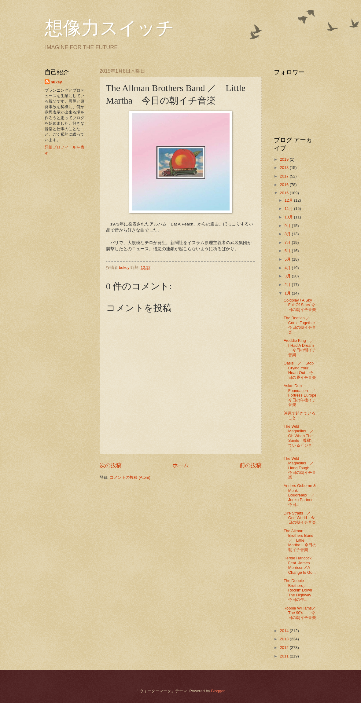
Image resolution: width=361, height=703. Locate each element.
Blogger (218, 691)
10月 (289, 217)
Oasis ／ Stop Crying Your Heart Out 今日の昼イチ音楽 (300, 370)
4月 (288, 267)
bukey (56, 82)
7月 (288, 242)
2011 (284, 656)
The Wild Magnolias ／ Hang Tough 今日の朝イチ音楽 (301, 468)
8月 (288, 234)
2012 (284, 647)
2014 (284, 630)
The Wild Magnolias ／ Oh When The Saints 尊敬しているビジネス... (301, 438)
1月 (288, 293)
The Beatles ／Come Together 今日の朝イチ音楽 (301, 325)
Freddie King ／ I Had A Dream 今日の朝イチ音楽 (301, 347)
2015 (284, 193)
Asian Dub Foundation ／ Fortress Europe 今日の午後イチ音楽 (304, 395)
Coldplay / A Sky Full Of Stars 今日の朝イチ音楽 (300, 305)
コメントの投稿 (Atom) (130, 477)
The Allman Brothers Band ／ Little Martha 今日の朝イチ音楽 (300, 540)
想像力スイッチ (109, 28)
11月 (289, 208)
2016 (284, 184)
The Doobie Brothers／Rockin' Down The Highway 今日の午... (301, 590)
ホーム (180, 465)
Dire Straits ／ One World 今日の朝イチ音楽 (300, 518)
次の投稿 (111, 465)
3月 (288, 276)
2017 (284, 176)
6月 (288, 250)
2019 (284, 159)
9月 (288, 225)
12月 (289, 200)
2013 (284, 639)
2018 (284, 167)
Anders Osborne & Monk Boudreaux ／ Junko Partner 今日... (301, 495)
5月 (288, 259)
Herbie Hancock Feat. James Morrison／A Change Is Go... (300, 565)
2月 (288, 284)
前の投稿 (251, 465)
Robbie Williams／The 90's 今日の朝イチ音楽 (300, 613)
